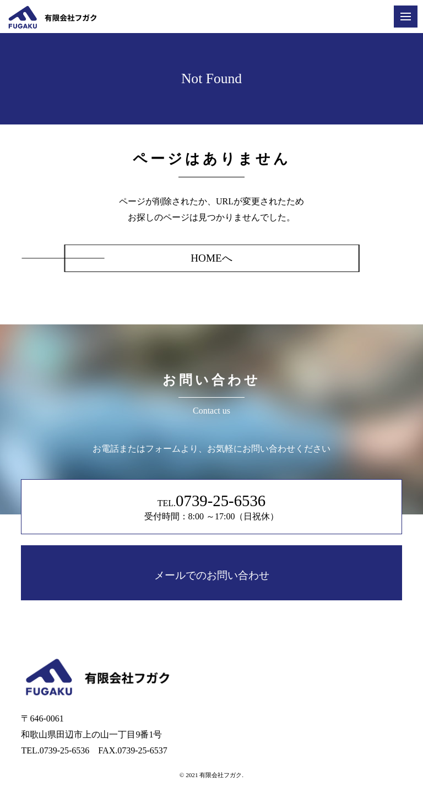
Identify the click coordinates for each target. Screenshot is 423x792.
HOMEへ (211, 258)
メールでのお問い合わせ (211, 575)
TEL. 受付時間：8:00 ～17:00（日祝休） (211, 506)
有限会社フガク (220, 775)
